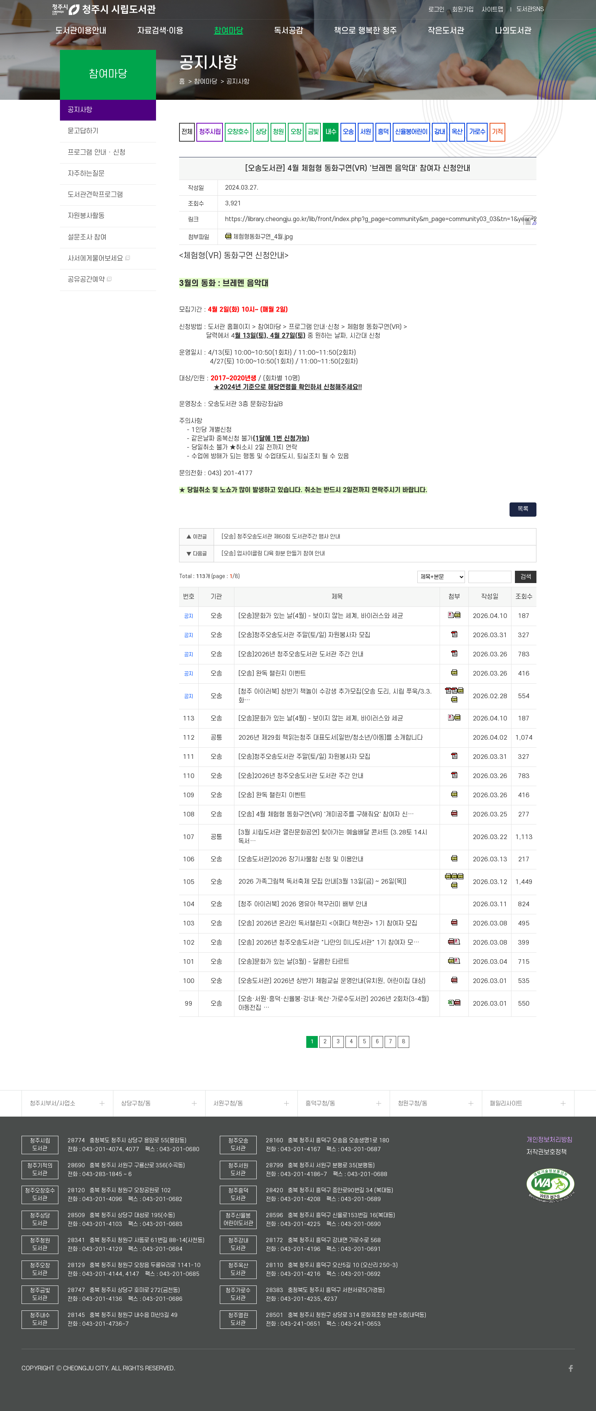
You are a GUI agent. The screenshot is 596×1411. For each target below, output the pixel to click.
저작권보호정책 (546, 1152)
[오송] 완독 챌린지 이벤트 (272, 674)
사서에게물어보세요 (99, 258)
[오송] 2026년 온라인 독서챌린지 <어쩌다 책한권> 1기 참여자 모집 (327, 923)
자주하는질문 (86, 173)
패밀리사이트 (506, 1103)
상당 (261, 132)
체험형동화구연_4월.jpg (259, 236)
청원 (279, 132)
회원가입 (463, 9)
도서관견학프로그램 (95, 194)
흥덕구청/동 (320, 1103)
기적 (500, 132)
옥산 (460, 132)
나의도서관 (513, 31)
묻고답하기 (83, 131)
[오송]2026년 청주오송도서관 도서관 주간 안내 (301, 654)
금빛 (314, 132)
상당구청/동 (136, 1103)
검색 (525, 576)
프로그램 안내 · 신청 (96, 152)
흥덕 (385, 132)
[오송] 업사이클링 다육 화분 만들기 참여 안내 (273, 554)
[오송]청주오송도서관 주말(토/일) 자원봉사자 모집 (304, 635)
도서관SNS (530, 9)
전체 (187, 132)
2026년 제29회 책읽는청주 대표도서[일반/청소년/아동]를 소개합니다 (330, 738)
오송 (350, 132)
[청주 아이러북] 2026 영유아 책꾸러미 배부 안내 (302, 904)
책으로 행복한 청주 (365, 31)
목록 (523, 509)
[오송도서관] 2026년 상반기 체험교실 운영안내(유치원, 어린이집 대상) (331, 981)
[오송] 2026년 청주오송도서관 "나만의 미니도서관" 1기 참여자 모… (328, 943)
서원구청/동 (228, 1103)
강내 (442, 132)
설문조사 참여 (87, 237)
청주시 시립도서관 (110, 9)
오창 (297, 132)
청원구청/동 (412, 1103)
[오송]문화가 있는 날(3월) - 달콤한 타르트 (293, 962)
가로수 (480, 132)
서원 (367, 132)
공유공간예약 (89, 279)
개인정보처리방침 (549, 1140)
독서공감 (288, 31)
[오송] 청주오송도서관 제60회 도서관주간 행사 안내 (281, 537)
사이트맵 (492, 9)
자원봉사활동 (86, 216)
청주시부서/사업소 (52, 1103)
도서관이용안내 (80, 31)
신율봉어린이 (414, 132)
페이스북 (571, 1369)
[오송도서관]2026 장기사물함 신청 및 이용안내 (301, 859)
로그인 (436, 9)
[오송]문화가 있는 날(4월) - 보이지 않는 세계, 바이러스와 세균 (320, 616)
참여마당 (228, 31)
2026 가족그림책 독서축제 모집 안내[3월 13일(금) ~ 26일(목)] (322, 882)
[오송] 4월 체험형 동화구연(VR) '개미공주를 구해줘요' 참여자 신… (326, 814)
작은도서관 (446, 31)
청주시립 (210, 132)
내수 (332, 132)
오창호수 (238, 132)
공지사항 (80, 110)
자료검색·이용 (160, 31)
